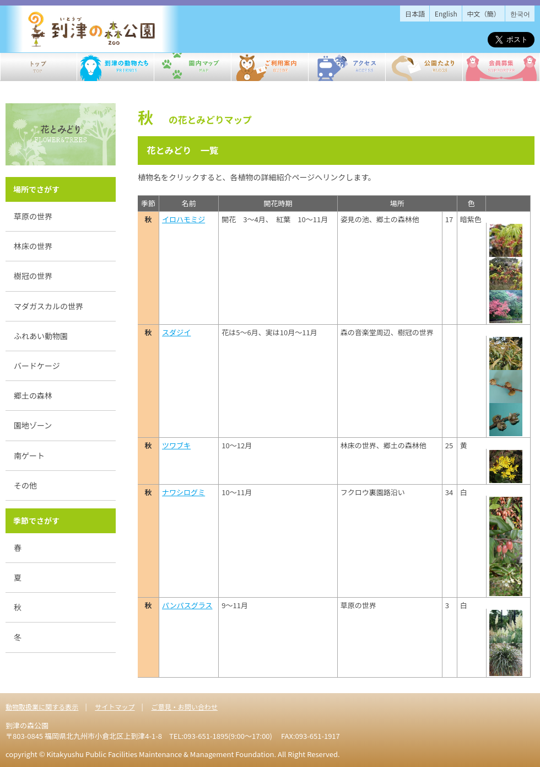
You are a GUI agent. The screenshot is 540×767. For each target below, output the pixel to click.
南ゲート (29, 455)
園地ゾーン (33, 425)
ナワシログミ (183, 492)
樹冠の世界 (33, 275)
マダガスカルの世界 (48, 306)
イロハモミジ (183, 219)
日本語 (415, 13)
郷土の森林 (33, 395)
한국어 (520, 13)
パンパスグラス (187, 605)
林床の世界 (33, 245)
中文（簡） (483, 13)
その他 (25, 485)
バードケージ (37, 365)
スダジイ (176, 332)
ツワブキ (176, 445)
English (446, 13)
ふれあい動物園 (41, 335)
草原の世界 (33, 216)
